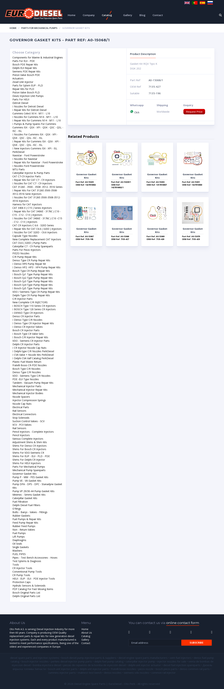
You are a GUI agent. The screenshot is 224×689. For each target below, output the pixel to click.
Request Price (194, 111)
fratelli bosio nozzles (123, 669)
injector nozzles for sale (171, 661)
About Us (86, 632)
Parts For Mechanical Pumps (39, 28)
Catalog (107, 15)
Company (89, 15)
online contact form (182, 623)
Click (134, 112)
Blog (142, 15)
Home (71, 15)
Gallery (127, 15)
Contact (158, 15)
